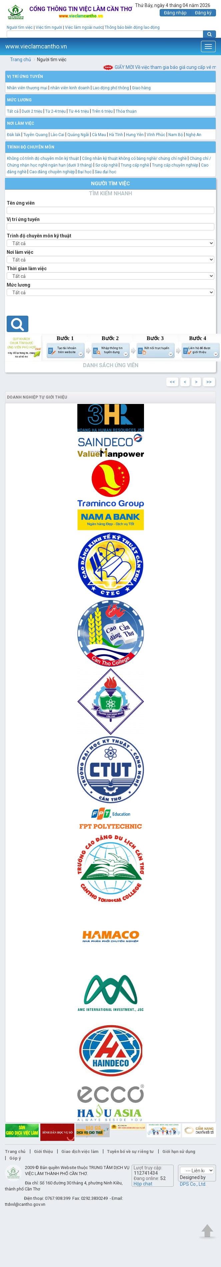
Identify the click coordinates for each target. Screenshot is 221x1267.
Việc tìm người (49, 27)
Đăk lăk (13, 134)
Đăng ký (203, 12)
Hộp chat (143, 1183)
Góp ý (15, 1158)
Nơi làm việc (20, 252)
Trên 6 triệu (102, 111)
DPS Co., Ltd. (193, 1184)
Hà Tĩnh (116, 134)
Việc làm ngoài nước (84, 27)
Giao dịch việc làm (79, 1151)
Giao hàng (141, 88)
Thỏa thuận (126, 111)
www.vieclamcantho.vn (36, 46)
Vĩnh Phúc (156, 134)
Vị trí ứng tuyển (23, 219)
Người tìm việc (20, 27)
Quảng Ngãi (78, 134)
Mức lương (18, 285)
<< (172, 382)
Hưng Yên (135, 134)
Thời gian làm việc (27, 268)
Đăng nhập (175, 12)
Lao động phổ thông (111, 88)
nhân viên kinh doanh (70, 88)
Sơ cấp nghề (106, 165)
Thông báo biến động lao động (132, 27)
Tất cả (13, 111)
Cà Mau (99, 134)
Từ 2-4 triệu (55, 111)
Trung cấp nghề (135, 165)
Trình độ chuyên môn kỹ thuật (39, 235)
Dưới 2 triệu (32, 111)
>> (209, 382)
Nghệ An (193, 134)
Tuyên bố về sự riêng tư (130, 1151)
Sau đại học (105, 172)
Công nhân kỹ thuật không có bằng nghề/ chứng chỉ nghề (134, 158)
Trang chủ (20, 59)
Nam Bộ (175, 134)
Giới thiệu (43, 1151)
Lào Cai (57, 134)
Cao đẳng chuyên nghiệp (52, 172)
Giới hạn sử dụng (178, 1151)
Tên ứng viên (21, 203)
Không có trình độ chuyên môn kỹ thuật (43, 158)
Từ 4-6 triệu (79, 111)
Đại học (85, 172)
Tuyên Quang (35, 134)
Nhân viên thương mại (27, 88)
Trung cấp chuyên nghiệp (175, 165)
